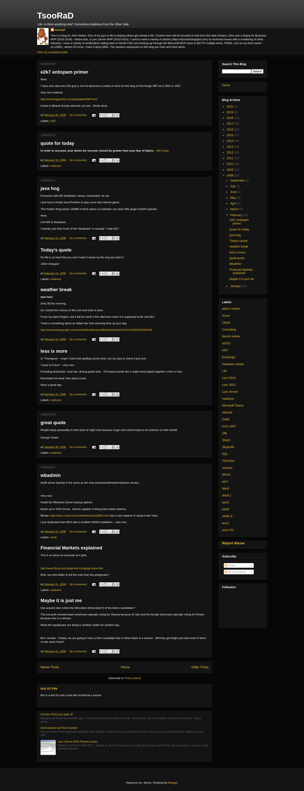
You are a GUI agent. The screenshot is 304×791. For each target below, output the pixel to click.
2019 (230, 112)
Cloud (226, 322)
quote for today (57, 143)
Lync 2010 (229, 377)
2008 (230, 175)
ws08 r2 (227, 516)
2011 (230, 158)
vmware (227, 467)
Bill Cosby (163, 150)
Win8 (225, 488)
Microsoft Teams (233, 405)
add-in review (231, 308)
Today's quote (56, 250)
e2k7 (53, 120)
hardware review (233, 364)
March (234, 209)
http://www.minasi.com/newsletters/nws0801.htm (79, 515)
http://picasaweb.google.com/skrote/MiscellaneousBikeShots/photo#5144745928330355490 (96, 329)
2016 (230, 129)
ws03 (225, 502)
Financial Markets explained (71, 547)
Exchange (228, 357)
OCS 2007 (229, 426)
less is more (54, 351)
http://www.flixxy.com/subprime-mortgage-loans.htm (72, 568)
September (237, 180)
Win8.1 (226, 495)
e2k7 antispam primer (64, 72)
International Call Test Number (59, 727)
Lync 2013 (229, 384)
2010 (230, 163)
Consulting (229, 329)
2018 (230, 118)
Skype (226, 440)
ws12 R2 (227, 530)
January (236, 286)
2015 (230, 135)
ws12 (225, 523)
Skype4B (228, 447)
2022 (230, 106)
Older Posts (200, 667)
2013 (230, 146)
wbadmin (51, 475)
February (236, 215)
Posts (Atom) (133, 678)
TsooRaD (55, 15)
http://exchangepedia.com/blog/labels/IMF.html (69, 99)
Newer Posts (50, 667)
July (233, 186)
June (233, 192)
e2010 (226, 343)
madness (55, 165)
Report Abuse (233, 543)
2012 (230, 152)
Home (125, 667)
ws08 (53, 537)
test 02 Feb (49, 688)
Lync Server (230, 391)
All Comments (235, 572)
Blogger (172, 782)
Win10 (226, 474)
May (233, 197)
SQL (225, 454)
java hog (50, 188)
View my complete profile (52, 52)
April (233, 203)
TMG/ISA (228, 461)
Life (224, 371)
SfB (224, 433)
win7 (225, 481)
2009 (230, 169)
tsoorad (60, 29)
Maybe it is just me (61, 600)
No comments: (78, 115)
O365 (225, 419)
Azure (226, 315)
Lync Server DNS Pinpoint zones (78, 741)
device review (231, 336)
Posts (230, 565)
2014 (230, 141)
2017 (230, 123)
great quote (53, 422)
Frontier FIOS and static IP (57, 714)
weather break (56, 289)
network (227, 412)
